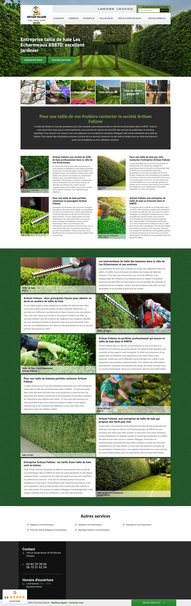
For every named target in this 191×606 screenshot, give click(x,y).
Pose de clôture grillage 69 (129, 18)
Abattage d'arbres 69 (157, 18)
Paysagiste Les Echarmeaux (138, 524)
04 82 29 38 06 (106, 9)
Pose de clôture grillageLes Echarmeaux (48, 530)
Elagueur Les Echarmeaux (42, 524)
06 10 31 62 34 (125, 9)
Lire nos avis (14, 601)
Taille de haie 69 (106, 18)
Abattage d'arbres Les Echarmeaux (94, 530)
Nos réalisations (61, 60)
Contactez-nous (33, 60)
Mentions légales (59, 603)
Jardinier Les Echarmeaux (90, 524)
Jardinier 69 (74, 18)
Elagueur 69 (59, 18)
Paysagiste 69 (88, 18)
